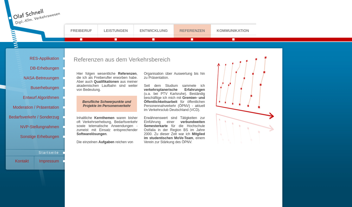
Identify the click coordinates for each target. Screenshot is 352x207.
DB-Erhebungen (44, 68)
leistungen (116, 30)
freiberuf (81, 30)
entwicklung (154, 30)
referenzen (192, 30)
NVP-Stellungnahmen (39, 126)
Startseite (49, 153)
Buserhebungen (45, 87)
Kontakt (22, 161)
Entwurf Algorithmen (41, 97)
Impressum (49, 161)
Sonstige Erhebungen (39, 136)
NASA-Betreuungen (41, 78)
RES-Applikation (44, 58)
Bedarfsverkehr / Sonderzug (34, 117)
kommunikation (233, 30)
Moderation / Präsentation (36, 107)
